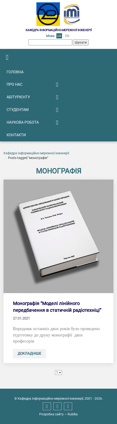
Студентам (18, 109)
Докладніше (29, 353)
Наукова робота (23, 122)
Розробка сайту (51, 414)
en (67, 36)
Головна (15, 72)
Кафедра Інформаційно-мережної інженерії (36, 153)
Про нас (14, 84)
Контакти (16, 135)
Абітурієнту (18, 97)
